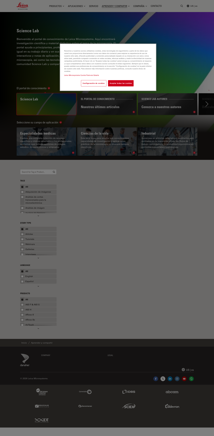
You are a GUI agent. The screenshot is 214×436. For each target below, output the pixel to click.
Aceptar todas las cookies (121, 83)
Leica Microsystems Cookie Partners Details (81, 75)
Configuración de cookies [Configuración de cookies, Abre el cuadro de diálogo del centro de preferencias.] (94, 83)
